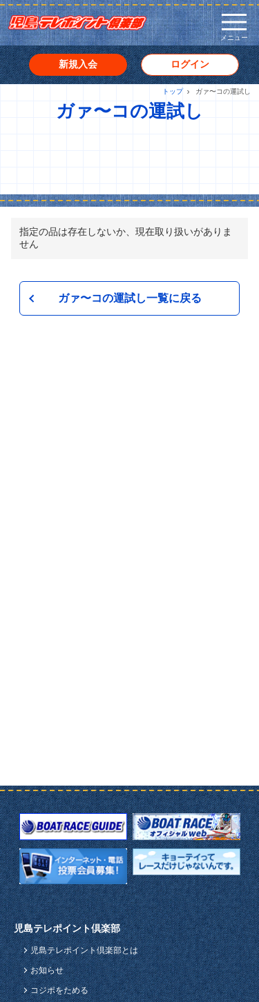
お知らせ (47, 970)
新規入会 (78, 64)
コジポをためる (59, 990)
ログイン (190, 64)
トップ (172, 91)
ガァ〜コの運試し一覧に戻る (130, 298)
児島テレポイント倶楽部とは (84, 950)
